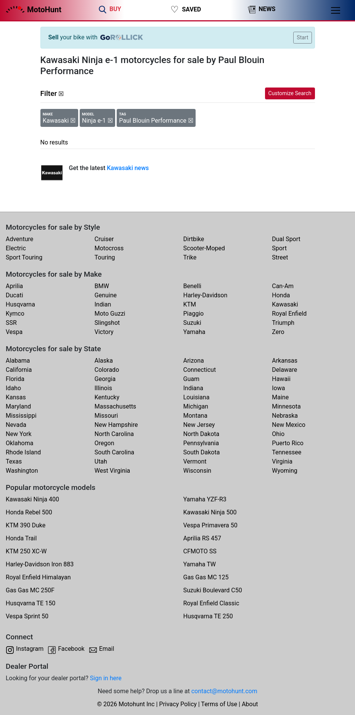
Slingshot (107, 322)
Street (280, 257)
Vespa (14, 332)
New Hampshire (116, 424)
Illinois (103, 388)
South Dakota (201, 452)
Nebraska (285, 415)
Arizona (193, 360)
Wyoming (284, 470)
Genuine (106, 295)
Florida (15, 379)
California (19, 369)
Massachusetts (115, 406)
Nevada (16, 424)
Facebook (71, 648)
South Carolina (114, 452)
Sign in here (106, 678)
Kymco (15, 313)
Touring (105, 257)
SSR (11, 322)
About (250, 704)
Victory (104, 332)
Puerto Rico (288, 443)
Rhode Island (23, 452)
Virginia (282, 461)
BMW (102, 286)
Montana (195, 415)
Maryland (18, 406)
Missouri (106, 415)
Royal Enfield (289, 313)
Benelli (192, 286)
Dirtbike (193, 239)
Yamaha (194, 332)
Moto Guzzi (110, 313)
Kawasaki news (128, 168)
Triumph (283, 322)
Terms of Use (219, 704)
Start (302, 37)
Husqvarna (20, 304)
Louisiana (196, 397)
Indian (103, 304)
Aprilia (14, 286)
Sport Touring (24, 257)
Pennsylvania (201, 443)
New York (19, 434)
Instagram (29, 648)
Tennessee (286, 452)
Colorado (107, 369)
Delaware (284, 369)
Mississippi (21, 415)
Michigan (195, 406)
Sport (279, 248)
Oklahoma (19, 443)
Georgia (105, 379)
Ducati (14, 295)
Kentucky (107, 397)
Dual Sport (286, 239)
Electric (16, 248)
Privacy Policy (178, 704)
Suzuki (192, 322)
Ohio (278, 434)
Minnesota (286, 406)
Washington (22, 470)
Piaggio (193, 313)
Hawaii (281, 379)
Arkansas (284, 360)
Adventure (19, 239)
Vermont (195, 461)
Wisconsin (197, 470)
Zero (278, 332)
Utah (101, 461)
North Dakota (201, 434)
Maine (280, 397)
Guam (191, 379)
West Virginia (112, 470)
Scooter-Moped (204, 248)
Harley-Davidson (205, 295)
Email (106, 648)
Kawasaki (285, 304)
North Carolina (114, 434)
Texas (14, 461)
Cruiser (104, 239)
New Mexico (288, 424)
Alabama (18, 360)
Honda (281, 295)
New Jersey (199, 424)
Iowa (278, 388)
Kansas (16, 397)
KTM (189, 304)
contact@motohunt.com (224, 691)
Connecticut (199, 369)
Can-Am (283, 286)
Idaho (13, 388)
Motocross (109, 248)
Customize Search (290, 93)
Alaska (104, 360)
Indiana (193, 388)
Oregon (104, 443)
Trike (190, 257)
